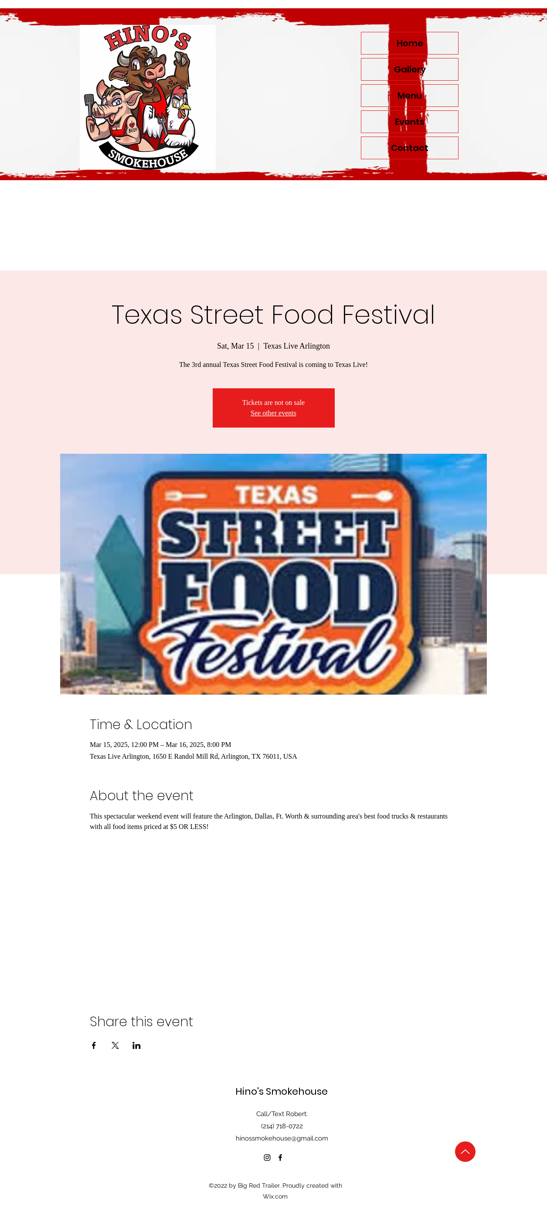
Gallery (410, 69)
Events (410, 122)
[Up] (465, 1151)
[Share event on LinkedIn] (137, 1045)
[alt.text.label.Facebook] (280, 1157)
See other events (273, 413)
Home (410, 43)
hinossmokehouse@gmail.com (282, 1138)
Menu (410, 95)
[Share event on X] (115, 1045)
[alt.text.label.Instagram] (267, 1157)
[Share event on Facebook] (94, 1045)
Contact (409, 148)
